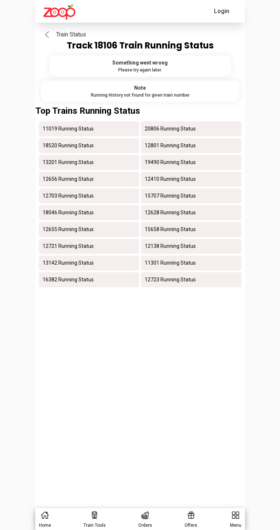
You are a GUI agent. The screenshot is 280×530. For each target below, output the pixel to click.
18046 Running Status (68, 212)
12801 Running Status (170, 145)
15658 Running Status (170, 229)
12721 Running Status (68, 246)
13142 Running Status (68, 263)
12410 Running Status (170, 179)
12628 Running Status (170, 212)
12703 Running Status (68, 196)
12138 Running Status (170, 246)
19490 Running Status (170, 162)
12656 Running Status (68, 179)
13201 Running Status (68, 162)
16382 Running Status (68, 279)
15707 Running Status (170, 196)
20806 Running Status (170, 129)
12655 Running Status (68, 229)
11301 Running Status (170, 263)
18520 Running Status (68, 145)
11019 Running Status (68, 129)
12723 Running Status (170, 279)
